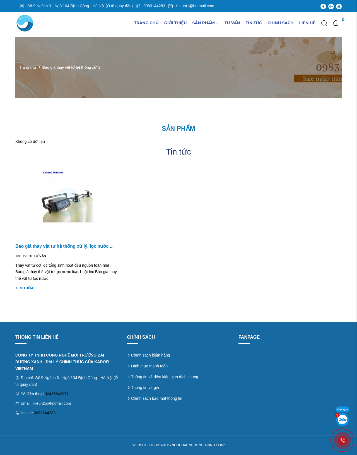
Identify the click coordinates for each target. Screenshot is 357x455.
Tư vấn (232, 22)
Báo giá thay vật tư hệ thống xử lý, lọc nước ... (64, 246)
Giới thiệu (175, 22)
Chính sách (280, 22)
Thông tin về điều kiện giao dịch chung (164, 377)
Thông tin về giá (145, 387)
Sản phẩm (205, 22)
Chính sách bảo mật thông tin (156, 398)
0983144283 (45, 413)
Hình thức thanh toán (149, 366)
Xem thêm (24, 288)
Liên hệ (307, 22)
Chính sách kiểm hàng (150, 355)
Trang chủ (146, 22)
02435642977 (57, 394)
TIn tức (254, 22)
